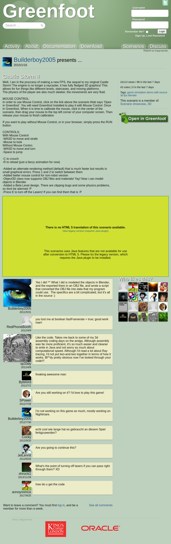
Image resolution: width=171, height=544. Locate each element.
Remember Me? (134, 31)
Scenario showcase (133, 104)
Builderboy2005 (35, 59)
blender (132, 95)
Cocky (26, 437)
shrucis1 (25, 474)
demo (150, 92)
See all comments (101, 505)
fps (125, 95)
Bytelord (25, 382)
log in (61, 505)
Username (139, 7)
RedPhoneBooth (19, 327)
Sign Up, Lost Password (150, 35)
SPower (25, 400)
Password (139, 19)
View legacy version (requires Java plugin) (85, 231)
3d (121, 95)
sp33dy (25, 364)
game (130, 92)
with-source (160, 92)
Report (147, 50)
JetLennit (24, 455)
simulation (140, 92)
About (15, 519)
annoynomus (21, 492)
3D (149, 104)
